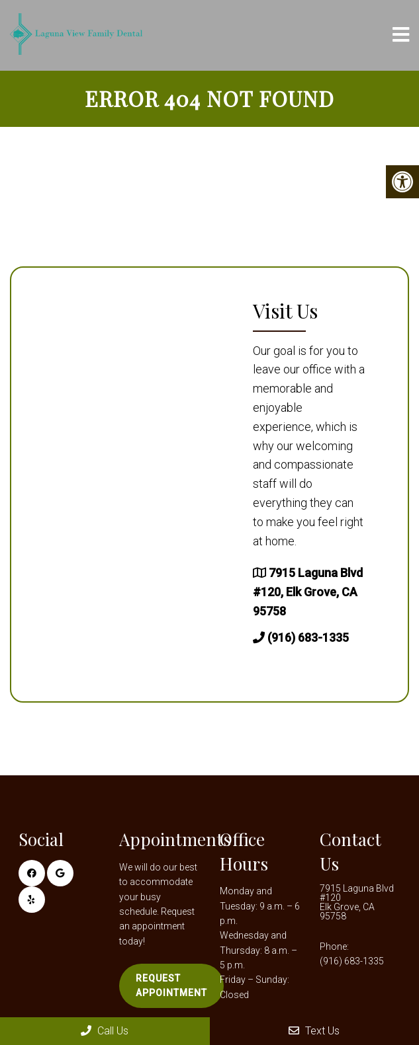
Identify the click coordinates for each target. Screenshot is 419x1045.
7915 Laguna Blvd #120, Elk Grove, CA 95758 (308, 592)
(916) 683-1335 (308, 637)
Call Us (104, 1031)
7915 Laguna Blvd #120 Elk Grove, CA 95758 (357, 902)
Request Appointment (171, 985)
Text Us (314, 1031)
